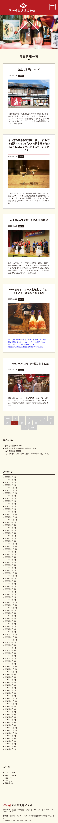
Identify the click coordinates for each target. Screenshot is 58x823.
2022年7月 (9, 584)
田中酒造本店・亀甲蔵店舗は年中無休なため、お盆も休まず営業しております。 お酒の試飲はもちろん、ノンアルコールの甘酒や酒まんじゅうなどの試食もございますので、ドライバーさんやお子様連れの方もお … (28, 119)
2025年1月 (9, 512)
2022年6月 (9, 586)
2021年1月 (9, 632)
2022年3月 (9, 594)
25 (25, 427)
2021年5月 (9, 621)
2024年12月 (9, 514)
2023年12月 (9, 544)
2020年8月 (9, 645)
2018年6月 (9, 712)
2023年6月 (9, 557)
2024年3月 (9, 538)
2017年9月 (9, 736)
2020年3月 (9, 658)
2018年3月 (9, 720)
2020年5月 (9, 653)
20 (22, 423)
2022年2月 (9, 597)
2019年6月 (9, 682)
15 (36, 418)
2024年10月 (9, 520)
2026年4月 (9, 480)
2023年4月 (9, 562)
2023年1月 (9, 570)
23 (44, 423)
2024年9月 (9, 522)
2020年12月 (9, 634)
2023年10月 (9, 549)
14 (29, 418)
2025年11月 (9, 490)
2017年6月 (9, 741)
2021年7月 (9, 616)
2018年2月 (9, 722)
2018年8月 (9, 709)
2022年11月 (9, 573)
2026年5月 (9, 477)
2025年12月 (9, 488)
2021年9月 (9, 610)
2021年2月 (9, 629)
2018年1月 (9, 725)
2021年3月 (9, 626)
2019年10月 (9, 672)
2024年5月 (9, 533)
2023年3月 (9, 565)
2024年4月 (9, 536)
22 (36, 423)
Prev (8, 418)
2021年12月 (9, 602)
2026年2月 (9, 482)
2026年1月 (9, 485)
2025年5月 (9, 504)
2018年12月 (9, 698)
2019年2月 (9, 693)
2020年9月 (9, 642)
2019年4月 (9, 688)
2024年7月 (9, 528)
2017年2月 (9, 749)
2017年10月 (9, 733)
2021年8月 (9, 613)
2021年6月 (9, 618)
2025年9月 (9, 496)
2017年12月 (9, 728)
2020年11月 (9, 637)
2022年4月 (9, 592)
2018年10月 (9, 704)
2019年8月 (9, 677)
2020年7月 (9, 648)
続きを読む (18, 124)
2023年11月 (9, 546)
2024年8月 (9, 525)
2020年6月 (9, 650)
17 (51, 418)
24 (51, 423)
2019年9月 (9, 674)
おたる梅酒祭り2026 (13, 451)
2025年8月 (9, 498)
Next (32, 427)
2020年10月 (9, 640)
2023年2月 (9, 568)
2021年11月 (9, 605)
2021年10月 (9, 608)
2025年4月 (9, 506)
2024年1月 (9, 541)
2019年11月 (9, 669)
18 (7, 423)
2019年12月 (9, 666)
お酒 (7, 778)
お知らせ (20, 76)
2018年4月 (9, 717)
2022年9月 (9, 578)
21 (29, 423)
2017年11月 (9, 730)
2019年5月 (9, 685)
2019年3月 (9, 690)
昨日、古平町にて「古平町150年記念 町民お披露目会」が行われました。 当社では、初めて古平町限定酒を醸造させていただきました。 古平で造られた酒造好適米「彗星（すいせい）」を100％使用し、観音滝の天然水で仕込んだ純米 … (28, 268)
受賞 (7, 781)
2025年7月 (9, 501)
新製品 (7, 783)
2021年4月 (9, 624)
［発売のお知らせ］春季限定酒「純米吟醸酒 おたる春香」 (27, 454)
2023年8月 (9, 554)
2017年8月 (9, 738)
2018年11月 (9, 701)
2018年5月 (9, 714)
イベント (8, 773)
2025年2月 (9, 509)
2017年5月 (9, 744)
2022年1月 (9, 600)
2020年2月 (9, 661)
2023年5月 (9, 560)
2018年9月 (9, 706)
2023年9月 (9, 552)
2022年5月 (9, 589)
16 (44, 418)
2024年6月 (9, 530)
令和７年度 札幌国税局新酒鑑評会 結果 (20, 448)
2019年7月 (9, 680)
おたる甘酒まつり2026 (13, 446)
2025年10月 (9, 493)
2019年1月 (9, 696)
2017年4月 (9, 746)
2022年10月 (9, 576)
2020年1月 (9, 664)
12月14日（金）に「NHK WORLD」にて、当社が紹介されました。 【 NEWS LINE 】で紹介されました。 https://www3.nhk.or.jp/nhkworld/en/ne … (28, 400)
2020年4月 (9, 656)
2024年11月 (9, 517)
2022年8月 (9, 581)
